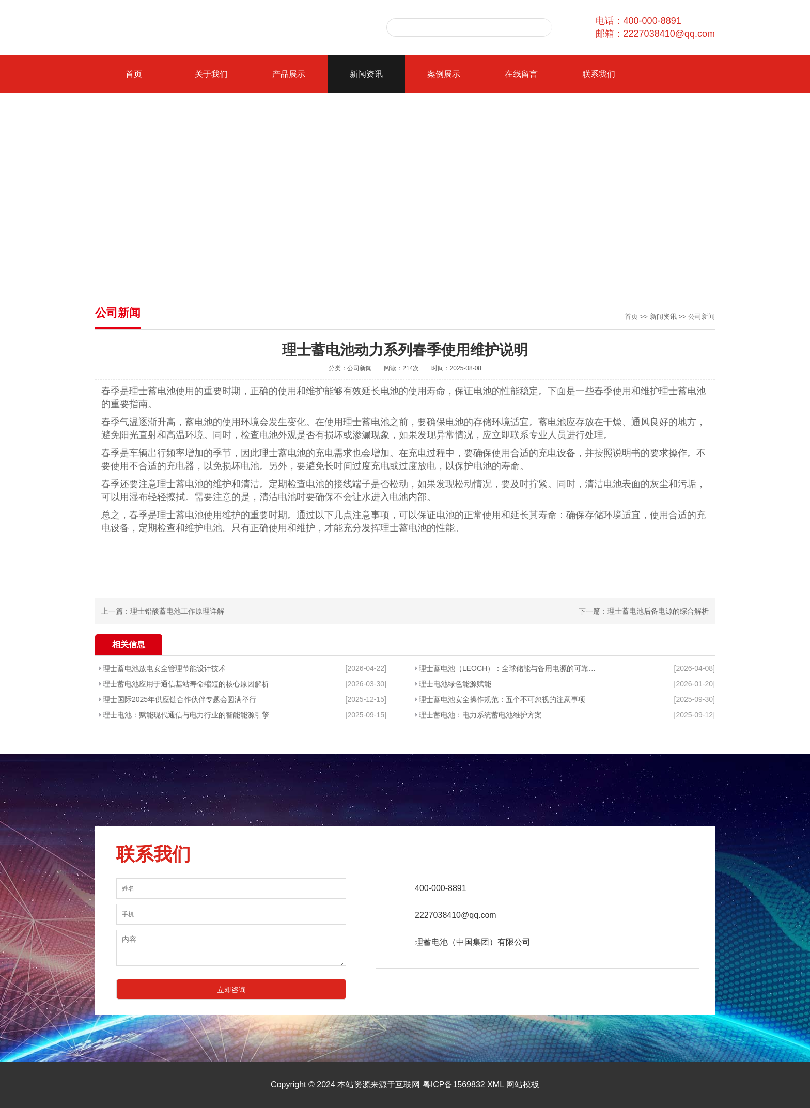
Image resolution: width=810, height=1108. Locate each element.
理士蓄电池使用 (189, 515)
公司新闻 (701, 316)
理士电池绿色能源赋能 (455, 684)
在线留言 (521, 74)
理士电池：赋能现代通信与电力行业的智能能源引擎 (186, 715)
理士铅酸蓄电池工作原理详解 (177, 611)
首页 (134, 74)
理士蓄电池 (152, 391)
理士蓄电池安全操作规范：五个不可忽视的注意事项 (502, 699)
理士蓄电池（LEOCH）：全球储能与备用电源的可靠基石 (508, 668)
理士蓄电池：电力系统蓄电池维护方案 (480, 715)
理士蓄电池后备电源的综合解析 (658, 611)
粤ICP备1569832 (454, 1084)
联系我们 (598, 74)
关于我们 (211, 74)
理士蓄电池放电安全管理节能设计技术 (164, 668)
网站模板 (522, 1084)
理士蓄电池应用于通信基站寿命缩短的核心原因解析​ (186, 684)
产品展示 (288, 74)
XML (495, 1084)
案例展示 (443, 74)
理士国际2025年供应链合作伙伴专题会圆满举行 (179, 699)
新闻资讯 (366, 74)
